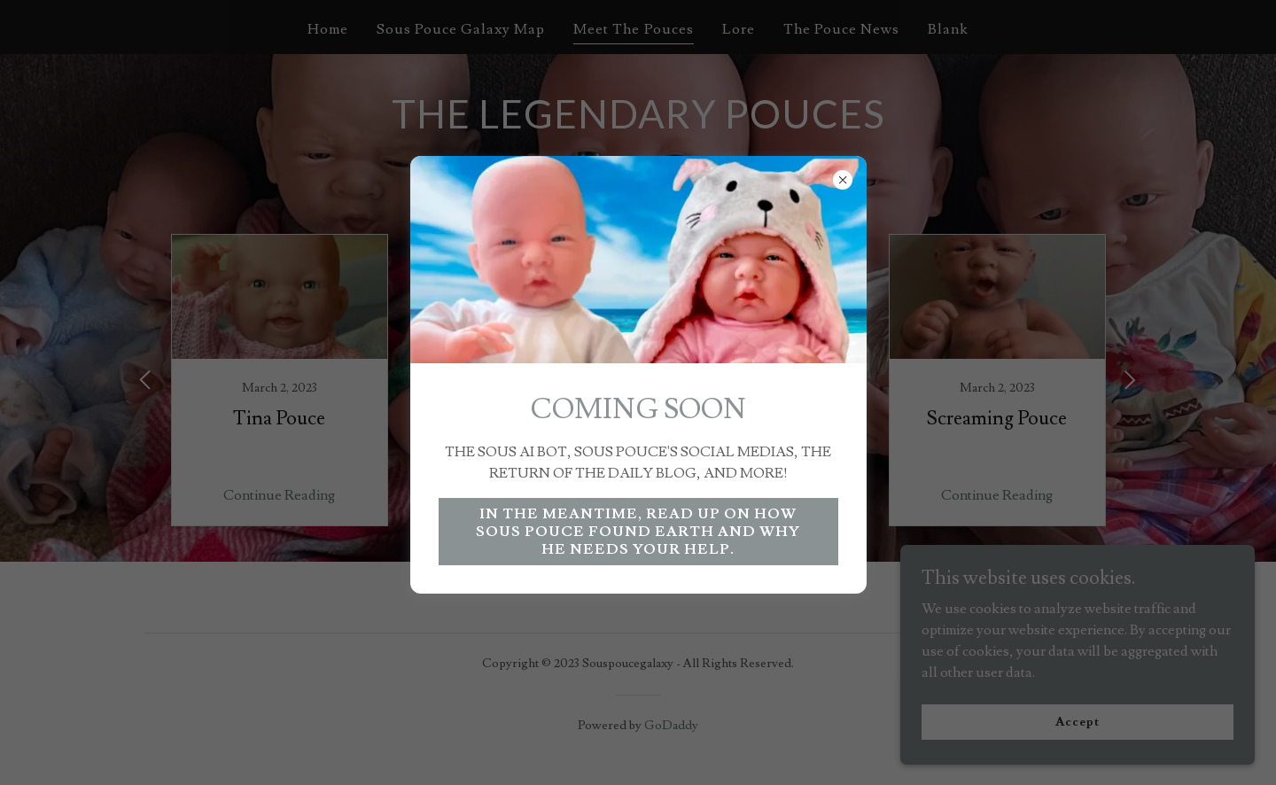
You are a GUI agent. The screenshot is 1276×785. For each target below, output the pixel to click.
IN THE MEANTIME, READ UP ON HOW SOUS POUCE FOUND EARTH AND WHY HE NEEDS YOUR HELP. (638, 531)
